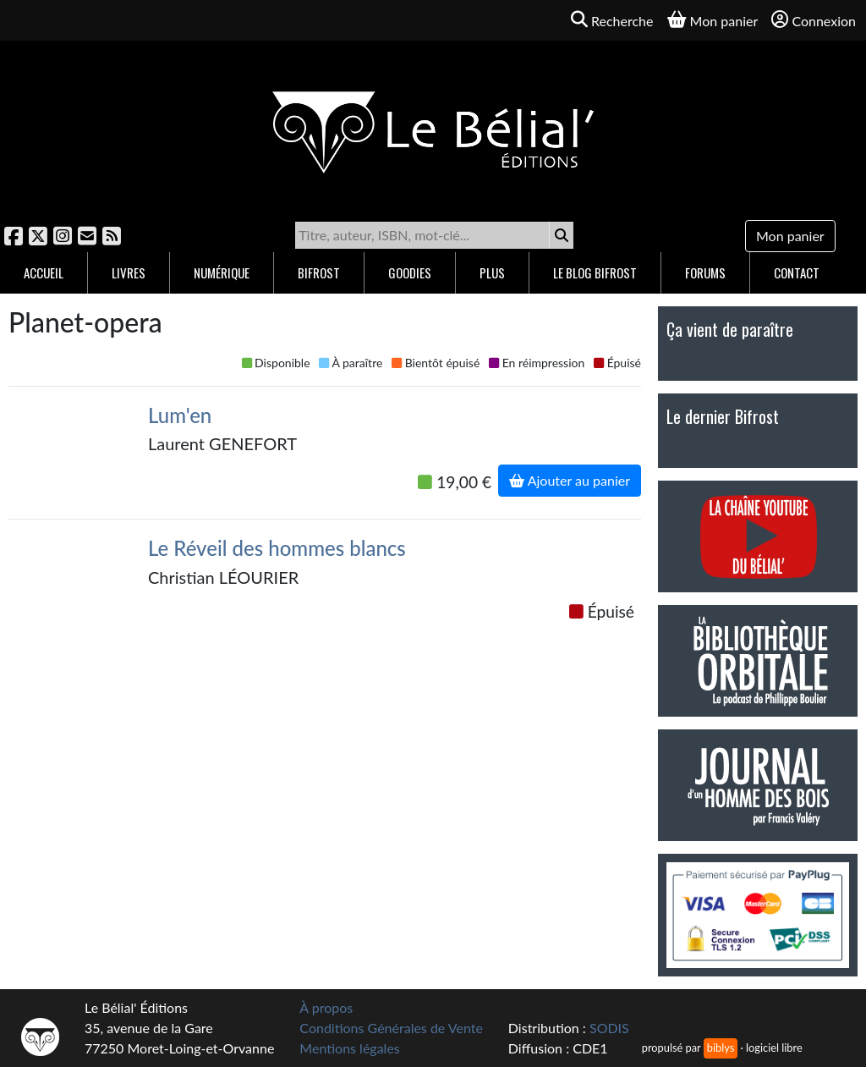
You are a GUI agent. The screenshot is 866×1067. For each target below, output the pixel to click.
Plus (492, 272)
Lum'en (179, 415)
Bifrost (319, 272)
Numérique (221, 272)
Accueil (43, 272)
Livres (128, 272)
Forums (705, 272)
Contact (796, 272)
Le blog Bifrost (595, 272)
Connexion (813, 20)
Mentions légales (349, 1048)
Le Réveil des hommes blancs (277, 548)
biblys (720, 1047)
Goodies (409, 272)
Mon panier (790, 236)
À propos (326, 1007)
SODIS (609, 1028)
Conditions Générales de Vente (391, 1028)
